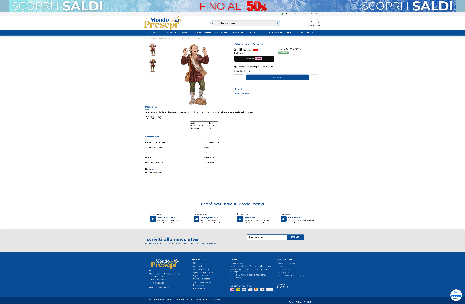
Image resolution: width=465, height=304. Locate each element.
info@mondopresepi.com (159, 287)
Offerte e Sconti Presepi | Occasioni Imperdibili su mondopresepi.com (251, 270)
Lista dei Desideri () (310, 14)
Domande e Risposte (202, 279)
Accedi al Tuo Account (287, 263)
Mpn (147, 172)
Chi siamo (197, 263)
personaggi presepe (243, 93)
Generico (155, 169)
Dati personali (284, 269)
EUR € (297, 14)
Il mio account (284, 266)
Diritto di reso (198, 285)
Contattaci (197, 266)
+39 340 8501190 (156, 283)
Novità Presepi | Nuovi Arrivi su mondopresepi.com (251, 266)
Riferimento (283, 49)
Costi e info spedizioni (202, 269)
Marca (148, 169)
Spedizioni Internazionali (203, 272)
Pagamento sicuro (200, 275)
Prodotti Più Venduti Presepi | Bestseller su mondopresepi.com (248, 276)
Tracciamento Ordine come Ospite (292, 275)
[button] (169, 32)
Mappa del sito (199, 288)
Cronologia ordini (285, 272)
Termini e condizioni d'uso (204, 282)
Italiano (287, 14)
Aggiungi (277, 77)
